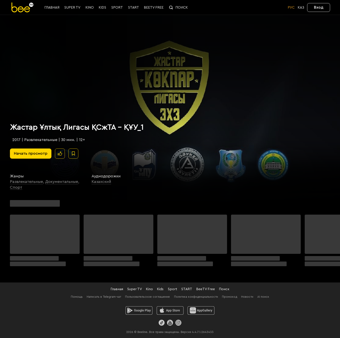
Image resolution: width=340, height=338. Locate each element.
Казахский (101, 182)
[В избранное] (73, 153)
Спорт (16, 187)
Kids (160, 289)
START (186, 289)
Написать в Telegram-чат (104, 296)
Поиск (224, 289)
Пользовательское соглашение (147, 296)
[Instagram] (178, 323)
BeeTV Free (205, 289)
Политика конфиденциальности (196, 296)
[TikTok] (162, 323)
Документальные (61, 182)
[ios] (170, 310)
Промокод (229, 296)
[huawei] (201, 310)
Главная (117, 289)
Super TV (134, 289)
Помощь (77, 296)
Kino (149, 289)
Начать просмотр (30, 153)
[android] (138, 310)
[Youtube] (170, 323)
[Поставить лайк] (60, 153)
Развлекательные (26, 182)
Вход (318, 7)
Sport (172, 289)
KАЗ (301, 7)
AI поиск (263, 296)
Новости (247, 296)
